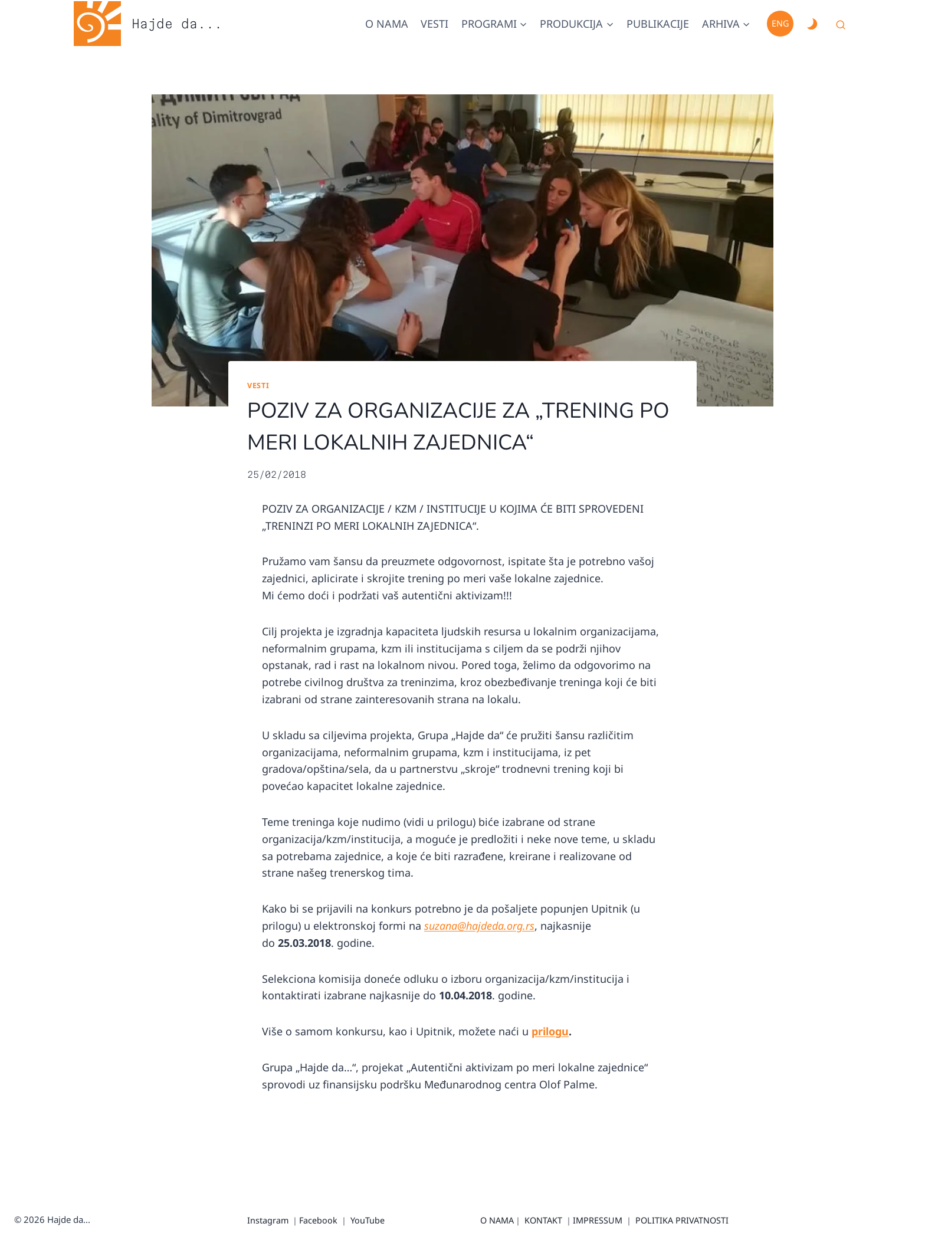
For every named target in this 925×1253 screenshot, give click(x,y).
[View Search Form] (840, 25)
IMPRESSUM (597, 1220)
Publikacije (657, 24)
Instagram (267, 1220)
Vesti (434, 24)
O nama (386, 24)
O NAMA (497, 1220)
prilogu (550, 1031)
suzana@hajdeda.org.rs (479, 926)
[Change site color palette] (811, 24)
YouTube (367, 1220)
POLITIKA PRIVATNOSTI (682, 1220)
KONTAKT (543, 1220)
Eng (780, 23)
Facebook (318, 1220)
